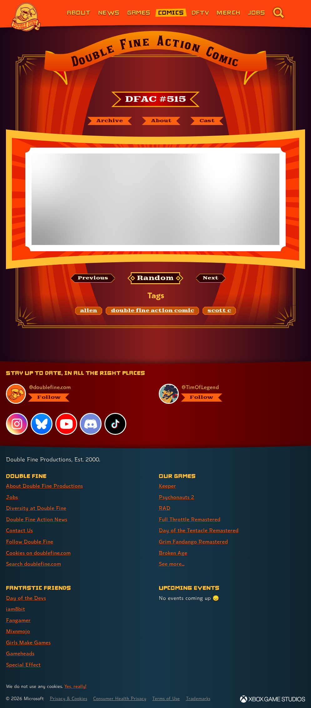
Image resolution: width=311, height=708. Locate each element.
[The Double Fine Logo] (26, 17)
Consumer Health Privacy (122, 696)
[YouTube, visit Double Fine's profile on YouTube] (66, 424)
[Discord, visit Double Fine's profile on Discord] (91, 424)
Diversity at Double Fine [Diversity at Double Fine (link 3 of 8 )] (36, 508)
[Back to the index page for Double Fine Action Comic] (155, 60)
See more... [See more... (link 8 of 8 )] (172, 563)
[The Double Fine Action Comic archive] (108, 121)
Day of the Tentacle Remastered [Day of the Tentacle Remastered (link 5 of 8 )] (199, 530)
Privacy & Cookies (69, 696)
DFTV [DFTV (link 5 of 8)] (200, 12)
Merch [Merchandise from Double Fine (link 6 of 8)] (228, 12)
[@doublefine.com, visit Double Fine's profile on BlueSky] (75, 394)
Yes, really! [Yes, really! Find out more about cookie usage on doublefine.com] (75, 684)
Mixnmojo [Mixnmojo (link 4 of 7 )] (18, 629)
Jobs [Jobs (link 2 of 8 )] (12, 497)
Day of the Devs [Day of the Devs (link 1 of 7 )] (26, 596)
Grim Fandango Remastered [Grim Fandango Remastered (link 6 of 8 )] (194, 541)
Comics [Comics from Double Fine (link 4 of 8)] (171, 12)
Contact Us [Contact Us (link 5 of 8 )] (19, 530)
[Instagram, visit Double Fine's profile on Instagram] (17, 424)
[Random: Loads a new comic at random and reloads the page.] (155, 278)
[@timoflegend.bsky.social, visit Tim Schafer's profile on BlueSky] (228, 394)
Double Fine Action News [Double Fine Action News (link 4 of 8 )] (37, 519)
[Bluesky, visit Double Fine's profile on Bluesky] (42, 424)
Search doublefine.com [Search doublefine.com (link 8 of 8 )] (34, 563)
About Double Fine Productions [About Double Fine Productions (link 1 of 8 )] (45, 486)
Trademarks (202, 696)
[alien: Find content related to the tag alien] (88, 311)
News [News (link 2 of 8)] (109, 12)
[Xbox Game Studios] (272, 696)
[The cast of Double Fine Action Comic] (207, 121)
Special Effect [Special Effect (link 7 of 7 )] (23, 662)
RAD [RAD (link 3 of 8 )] (164, 508)
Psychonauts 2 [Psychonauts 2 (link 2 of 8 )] (177, 497)
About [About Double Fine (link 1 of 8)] (78, 12)
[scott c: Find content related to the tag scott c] (219, 311)
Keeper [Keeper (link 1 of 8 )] (167, 486)
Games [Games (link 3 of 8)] (139, 12)
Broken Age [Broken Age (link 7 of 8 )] (173, 552)
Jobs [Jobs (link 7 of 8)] (256, 12)
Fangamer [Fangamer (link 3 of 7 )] (18, 618)
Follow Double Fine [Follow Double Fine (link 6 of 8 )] (30, 541)
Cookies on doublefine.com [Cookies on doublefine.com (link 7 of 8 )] (39, 552)
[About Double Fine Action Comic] (161, 121)
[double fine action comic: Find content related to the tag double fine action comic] (152, 311)
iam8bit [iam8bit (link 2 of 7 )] (16, 607)
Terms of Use (169, 696)
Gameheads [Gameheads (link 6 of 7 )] (20, 651)
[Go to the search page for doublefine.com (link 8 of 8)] (278, 12)
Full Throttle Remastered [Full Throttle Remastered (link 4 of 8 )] (190, 519)
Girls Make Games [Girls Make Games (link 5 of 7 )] (28, 640)
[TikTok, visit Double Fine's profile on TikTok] (115, 424)
